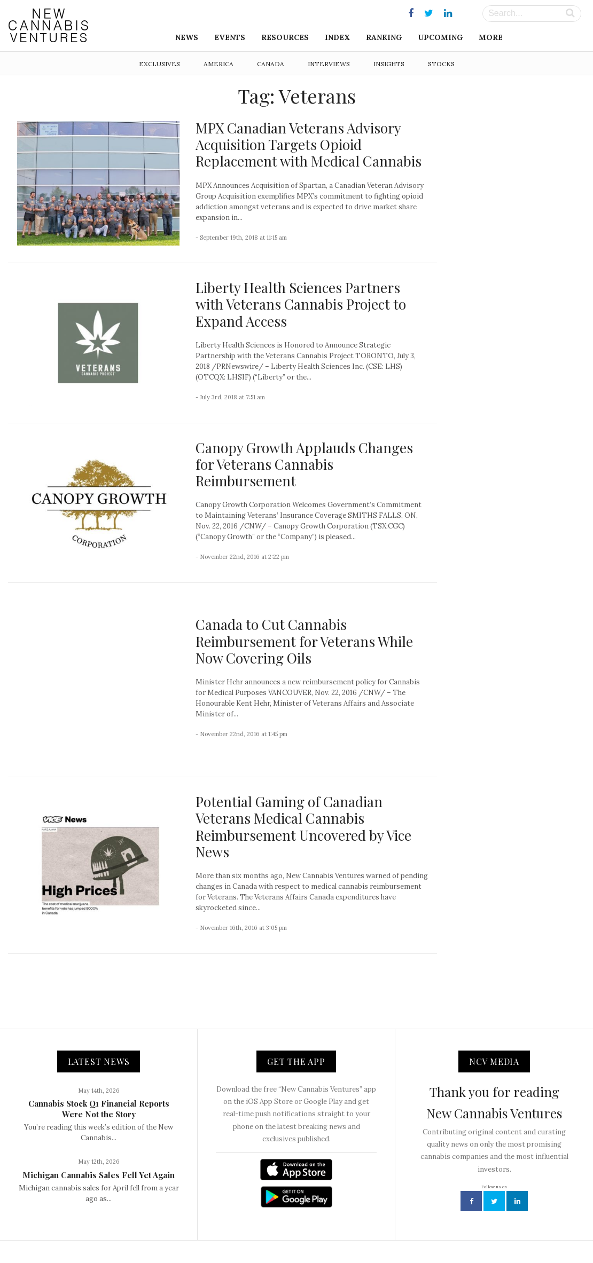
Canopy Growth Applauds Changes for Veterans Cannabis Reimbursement (304, 464)
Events (229, 37)
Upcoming (440, 37)
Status (451, 1232)
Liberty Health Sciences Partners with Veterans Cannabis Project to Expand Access (301, 304)
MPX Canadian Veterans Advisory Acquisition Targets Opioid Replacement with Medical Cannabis (309, 144)
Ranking (384, 37)
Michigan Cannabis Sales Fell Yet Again (98, 1140)
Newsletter (286, 1232)
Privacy (373, 1232)
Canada (270, 64)
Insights (388, 64)
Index (337, 37)
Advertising (333, 1232)
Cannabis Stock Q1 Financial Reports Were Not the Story (98, 1074)
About (213, 1232)
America (218, 64)
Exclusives (159, 64)
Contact (246, 1232)
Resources (285, 37)
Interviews (329, 64)
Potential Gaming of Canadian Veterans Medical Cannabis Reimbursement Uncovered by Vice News (303, 791)
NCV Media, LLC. (165, 1232)
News (186, 37)
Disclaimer (413, 1232)
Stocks (441, 64)
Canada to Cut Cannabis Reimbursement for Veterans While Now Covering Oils (304, 624)
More (491, 37)
